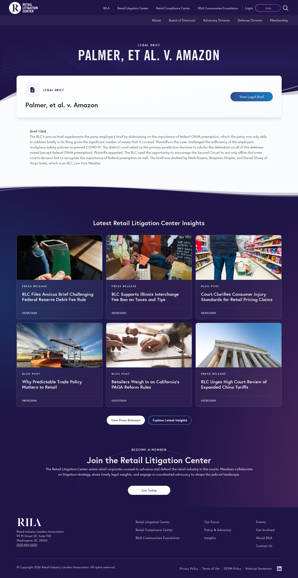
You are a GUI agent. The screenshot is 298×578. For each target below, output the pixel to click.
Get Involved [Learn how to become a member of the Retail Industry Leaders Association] (265, 529)
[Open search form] (285, 8)
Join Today (149, 490)
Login (249, 7)
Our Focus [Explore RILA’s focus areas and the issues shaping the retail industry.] (211, 521)
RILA (106, 8)
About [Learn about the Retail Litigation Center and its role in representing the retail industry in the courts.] (156, 20)
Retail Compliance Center (173, 8)
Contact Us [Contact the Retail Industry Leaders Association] (264, 545)
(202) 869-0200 (27, 544)
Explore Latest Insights (170, 419)
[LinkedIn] (279, 568)
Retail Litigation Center (133, 8)
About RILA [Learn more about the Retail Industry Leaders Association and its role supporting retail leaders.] (264, 537)
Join (268, 7)
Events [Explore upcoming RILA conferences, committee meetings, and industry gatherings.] (261, 521)
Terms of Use (211, 568)
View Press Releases (125, 419)
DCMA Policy (233, 568)
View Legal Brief (251, 96)
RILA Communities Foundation (218, 8)
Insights (210, 537)
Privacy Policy (189, 568)
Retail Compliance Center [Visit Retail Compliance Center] (154, 529)
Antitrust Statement (258, 568)
